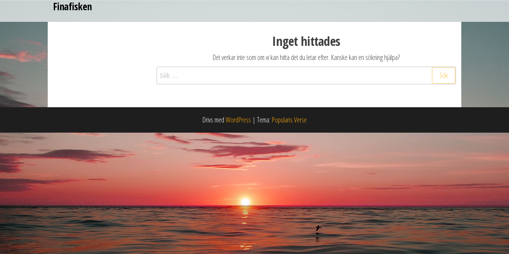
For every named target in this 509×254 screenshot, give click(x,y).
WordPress (238, 120)
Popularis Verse (289, 120)
